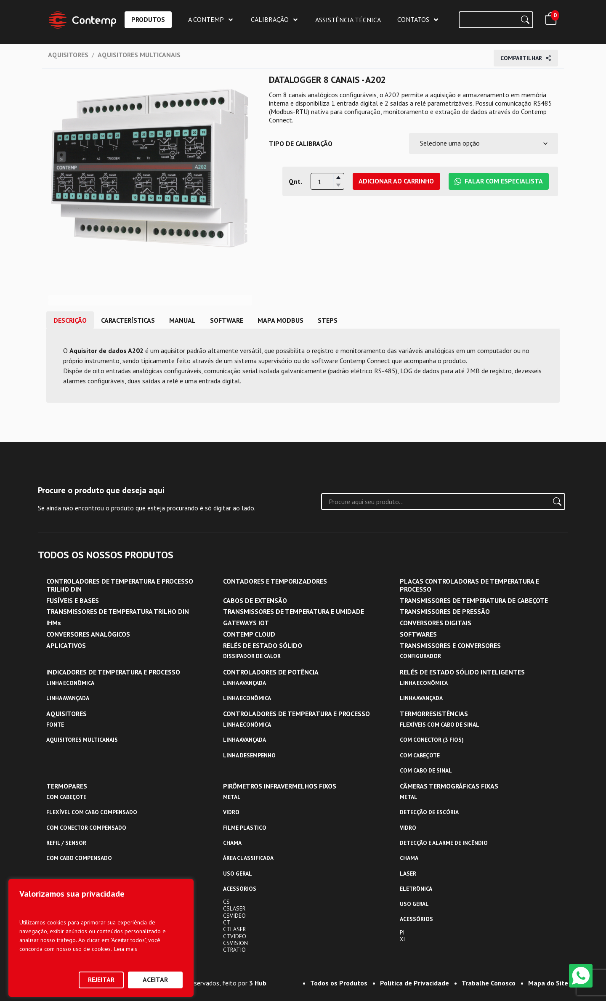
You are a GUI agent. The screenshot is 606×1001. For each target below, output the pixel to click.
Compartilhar (525, 58)
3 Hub (257, 983)
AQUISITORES (68, 54)
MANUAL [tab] (182, 320)
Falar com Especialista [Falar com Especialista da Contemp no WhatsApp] (498, 181)
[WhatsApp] (581, 976)
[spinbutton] (327, 181)
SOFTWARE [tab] (226, 320)
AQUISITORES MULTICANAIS (139, 54)
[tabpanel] (303, 366)
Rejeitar (101, 979)
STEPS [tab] (328, 320)
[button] (338, 177)
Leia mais (125, 949)
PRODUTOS (148, 19)
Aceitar (155, 979)
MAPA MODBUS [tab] (280, 320)
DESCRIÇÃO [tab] (70, 320)
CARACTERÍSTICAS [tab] (128, 320)
